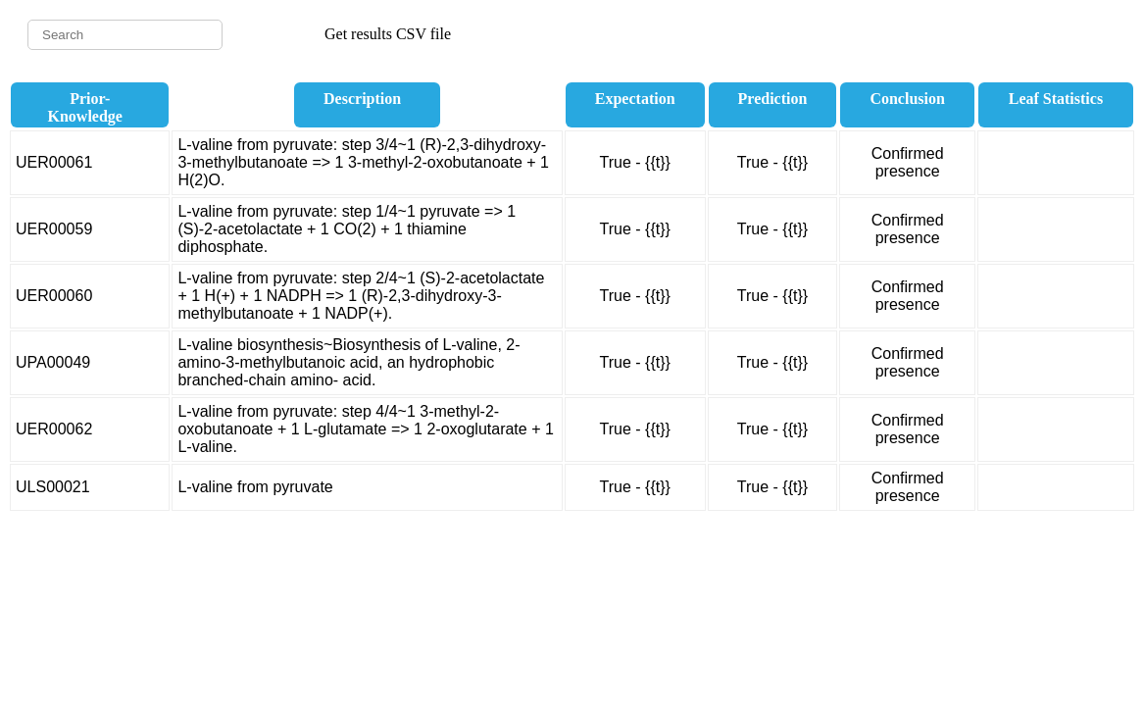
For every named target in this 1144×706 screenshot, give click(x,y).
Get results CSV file (387, 33)
